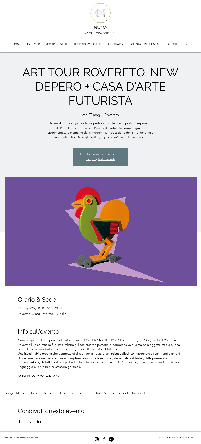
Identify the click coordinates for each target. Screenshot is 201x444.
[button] (88, 42)
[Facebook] (104, 439)
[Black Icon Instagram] (96, 439)
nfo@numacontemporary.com (21, 437)
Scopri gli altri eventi (100, 159)
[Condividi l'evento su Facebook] (20, 421)
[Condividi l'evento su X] (29, 421)
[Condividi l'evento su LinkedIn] (39, 421)
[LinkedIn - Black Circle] (111, 439)
